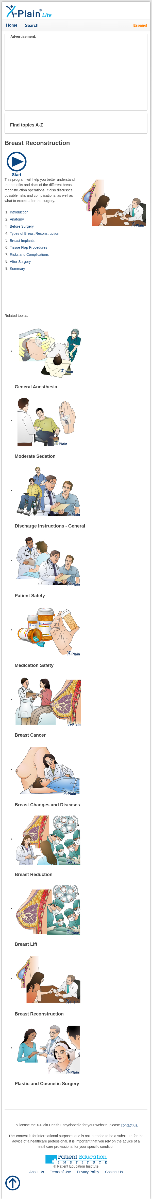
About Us (36, 1172)
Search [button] (33, 26)
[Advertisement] (76, 74)
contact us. (129, 1125)
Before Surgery (22, 226)
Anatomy (17, 219)
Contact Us (114, 1172)
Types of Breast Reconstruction (34, 233)
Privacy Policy (88, 1172)
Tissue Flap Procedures (28, 247)
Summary (17, 269)
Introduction (19, 212)
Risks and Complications (29, 254)
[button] (139, 123)
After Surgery (20, 262)
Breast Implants (22, 240)
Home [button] (11, 25)
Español (140, 25)
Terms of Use (60, 1172)
